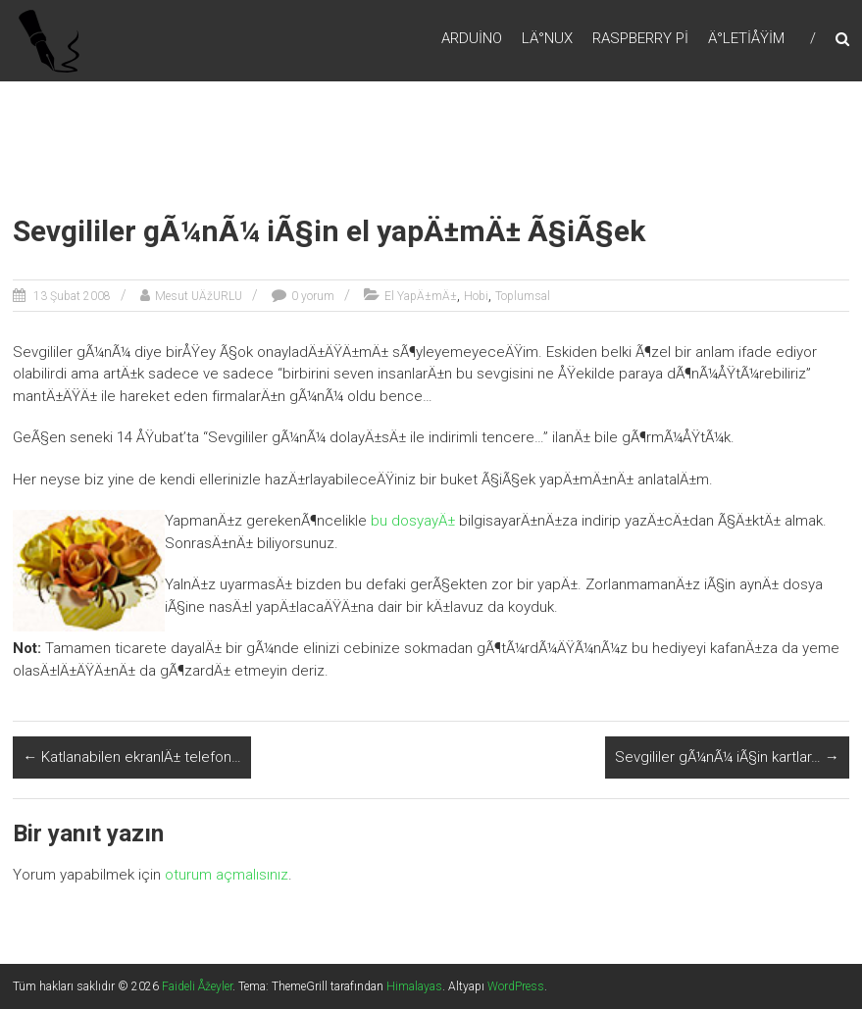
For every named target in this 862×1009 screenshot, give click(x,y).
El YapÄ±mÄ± (420, 296)
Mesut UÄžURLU (198, 296)
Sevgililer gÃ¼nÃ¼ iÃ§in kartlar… (727, 757)
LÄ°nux (547, 38)
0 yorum (312, 296)
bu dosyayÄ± (413, 521)
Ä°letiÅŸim (746, 38)
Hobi (476, 296)
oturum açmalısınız (226, 874)
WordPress (515, 986)
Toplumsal (522, 296)
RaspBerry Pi (640, 38)
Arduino (471, 38)
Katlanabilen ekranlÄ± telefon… (132, 757)
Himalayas (414, 986)
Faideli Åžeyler (197, 986)
